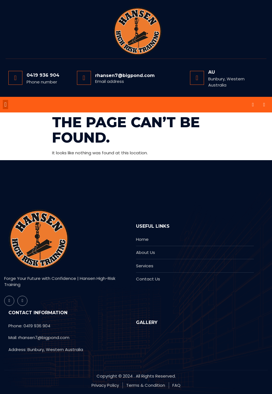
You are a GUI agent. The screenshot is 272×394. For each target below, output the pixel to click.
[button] (5, 104)
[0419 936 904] (15, 78)
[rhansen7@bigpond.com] (84, 78)
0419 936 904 (43, 75)
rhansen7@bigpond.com (125, 75)
